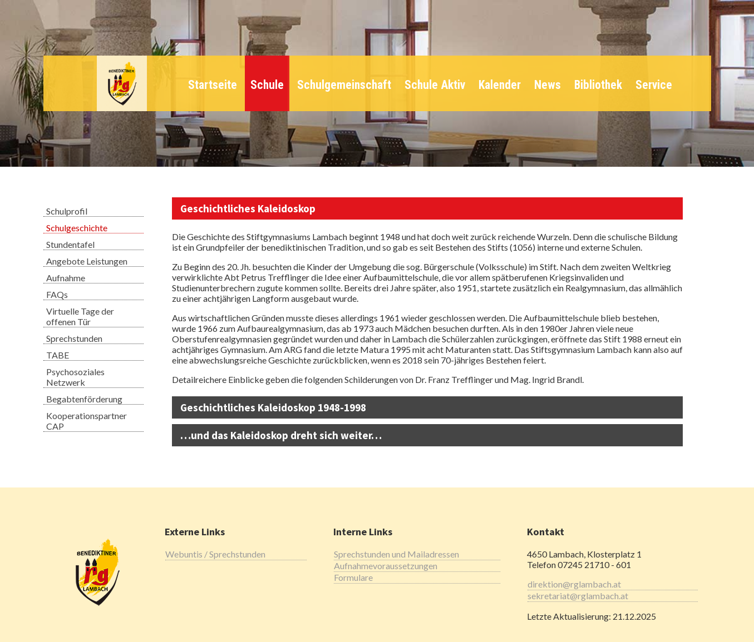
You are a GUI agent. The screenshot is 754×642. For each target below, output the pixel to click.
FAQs (57, 294)
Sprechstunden (74, 338)
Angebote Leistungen (86, 261)
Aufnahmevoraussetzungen (385, 565)
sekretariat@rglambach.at (578, 595)
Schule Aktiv (435, 85)
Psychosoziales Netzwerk (75, 376)
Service (653, 85)
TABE (57, 355)
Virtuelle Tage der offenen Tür (80, 316)
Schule (267, 85)
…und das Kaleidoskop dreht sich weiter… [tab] (281, 435)
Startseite (212, 85)
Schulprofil (66, 211)
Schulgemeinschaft (344, 85)
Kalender (500, 85)
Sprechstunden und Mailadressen (396, 554)
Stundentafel (70, 244)
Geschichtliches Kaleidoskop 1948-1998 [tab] (273, 407)
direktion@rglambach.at (574, 584)
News (547, 85)
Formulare (353, 577)
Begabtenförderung (84, 399)
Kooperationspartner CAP (86, 420)
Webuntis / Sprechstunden (215, 554)
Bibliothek (598, 85)
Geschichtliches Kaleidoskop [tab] (248, 208)
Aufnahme (65, 277)
